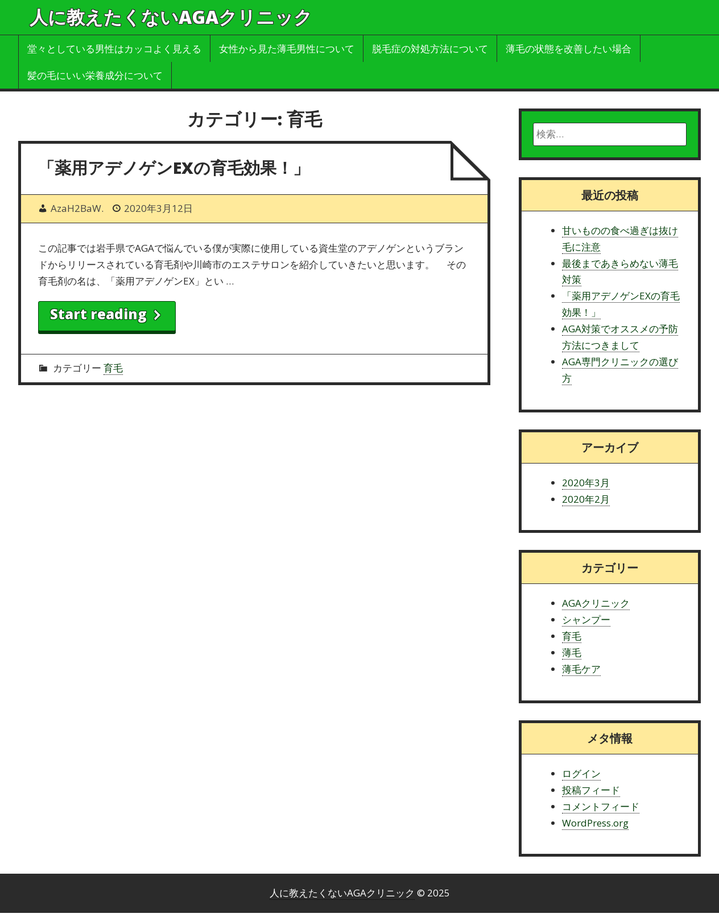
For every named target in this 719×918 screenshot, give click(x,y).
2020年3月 (586, 482)
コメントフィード (600, 806)
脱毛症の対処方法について (430, 48)
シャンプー (586, 619)
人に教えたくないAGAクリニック (171, 17)
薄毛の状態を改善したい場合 (568, 48)
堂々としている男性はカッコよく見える (114, 48)
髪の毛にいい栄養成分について (95, 75)
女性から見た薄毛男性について (286, 48)
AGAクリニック (596, 603)
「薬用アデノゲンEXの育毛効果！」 (173, 167)
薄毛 (571, 652)
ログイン (581, 773)
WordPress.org (595, 822)
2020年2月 (586, 499)
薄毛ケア (581, 668)
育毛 (113, 367)
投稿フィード (591, 789)
